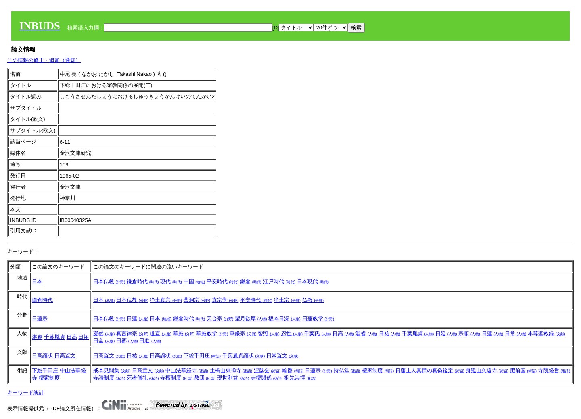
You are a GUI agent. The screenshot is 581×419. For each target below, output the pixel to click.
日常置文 (282, 356)
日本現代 (313, 281)
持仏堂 (347, 370)
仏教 (313, 300)
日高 (72, 337)
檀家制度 (49, 378)
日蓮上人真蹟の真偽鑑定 (429, 370)
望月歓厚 (251, 318)
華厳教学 (212, 333)
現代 (171, 281)
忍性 (292, 333)
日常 (516, 333)
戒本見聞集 (112, 370)
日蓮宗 (40, 318)
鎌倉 (251, 281)
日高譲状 (42, 356)
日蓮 (137, 318)
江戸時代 (279, 281)
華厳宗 (243, 333)
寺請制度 (109, 378)
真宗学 (225, 300)
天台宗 (220, 318)
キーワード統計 (25, 393)
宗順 (469, 333)
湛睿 (37, 337)
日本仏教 (109, 281)
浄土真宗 (166, 300)
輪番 (293, 370)
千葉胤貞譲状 (243, 356)
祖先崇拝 (300, 378)
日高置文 (64, 356)
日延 (446, 333)
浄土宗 (287, 300)
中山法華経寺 (186, 370)
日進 (150, 341)
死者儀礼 (143, 378)
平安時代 (223, 281)
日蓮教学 (318, 318)
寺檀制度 (176, 378)
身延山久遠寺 (487, 370)
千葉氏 (317, 333)
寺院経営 (554, 370)
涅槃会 (267, 370)
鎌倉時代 (143, 281)
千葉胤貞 (54, 337)
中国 (194, 281)
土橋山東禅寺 (231, 370)
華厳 (184, 333)
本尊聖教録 (546, 333)
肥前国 (523, 370)
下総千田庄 (202, 356)
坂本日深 (284, 318)
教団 (205, 378)
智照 (269, 333)
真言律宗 (132, 333)
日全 (104, 341)
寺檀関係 (267, 378)
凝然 (104, 333)
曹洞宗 (197, 300)
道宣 (160, 333)
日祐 (83, 337)
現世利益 (233, 378)
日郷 (127, 341)
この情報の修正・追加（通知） (44, 60)
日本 (37, 281)
